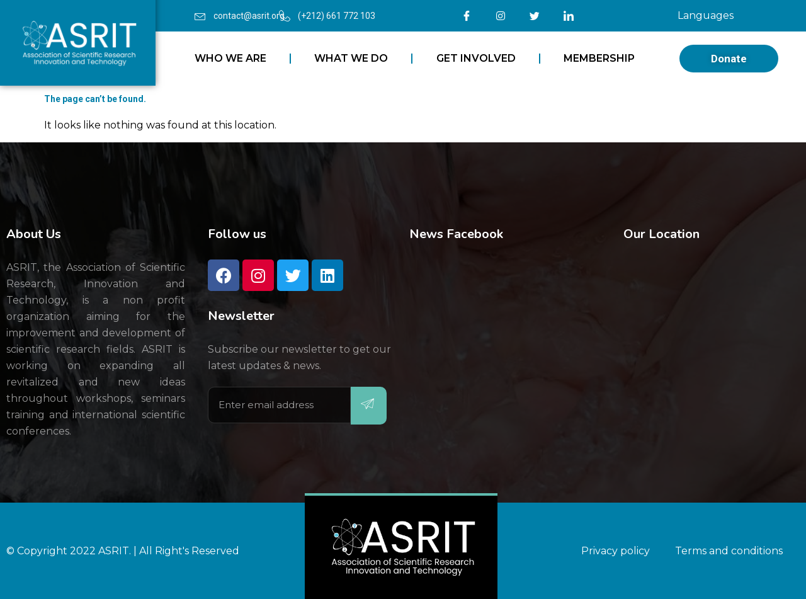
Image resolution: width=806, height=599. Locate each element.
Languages (706, 15)
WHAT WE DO (351, 58)
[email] (279, 405)
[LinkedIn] (568, 15)
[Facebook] (466, 15)
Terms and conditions (729, 551)
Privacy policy (615, 551)
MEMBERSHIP (599, 58)
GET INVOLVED (476, 58)
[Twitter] (534, 15)
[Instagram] (500, 15)
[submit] (369, 406)
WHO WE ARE (230, 58)
